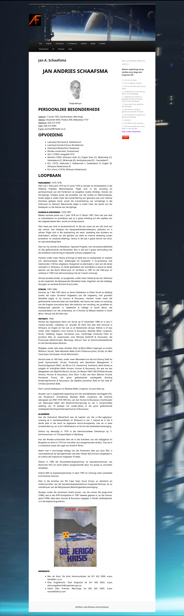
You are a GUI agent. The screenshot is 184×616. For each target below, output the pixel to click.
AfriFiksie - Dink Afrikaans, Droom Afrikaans (92, 607)
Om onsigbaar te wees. (132, 83)
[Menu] (171, 65)
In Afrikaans (72, 43)
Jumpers (126, 120)
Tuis (40, 43)
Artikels (84, 43)
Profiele (102, 43)
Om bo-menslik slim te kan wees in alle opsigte (133, 127)
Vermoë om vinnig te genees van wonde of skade (132, 110)
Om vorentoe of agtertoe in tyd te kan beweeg (134, 116)
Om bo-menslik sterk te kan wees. (134, 87)
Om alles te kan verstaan (132, 123)
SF (53, 49)
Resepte (61, 49)
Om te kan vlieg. (129, 80)
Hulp (70, 49)
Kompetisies (44, 49)
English (49, 43)
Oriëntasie (60, 43)
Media (93, 43)
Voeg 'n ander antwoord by (131, 132)
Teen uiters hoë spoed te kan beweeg (132, 105)
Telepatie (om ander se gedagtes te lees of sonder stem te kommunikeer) (132, 99)
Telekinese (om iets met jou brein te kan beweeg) (133, 93)
